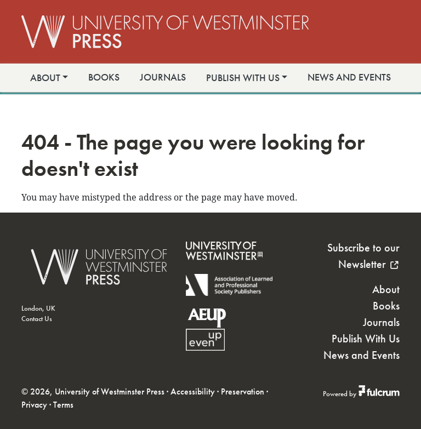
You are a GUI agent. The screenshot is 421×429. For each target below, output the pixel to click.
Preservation (242, 391)
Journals (163, 77)
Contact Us (36, 318)
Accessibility (192, 391)
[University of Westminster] (224, 267)
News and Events (349, 77)
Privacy (34, 404)
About (45, 78)
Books (104, 77)
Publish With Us (243, 78)
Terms (63, 404)
